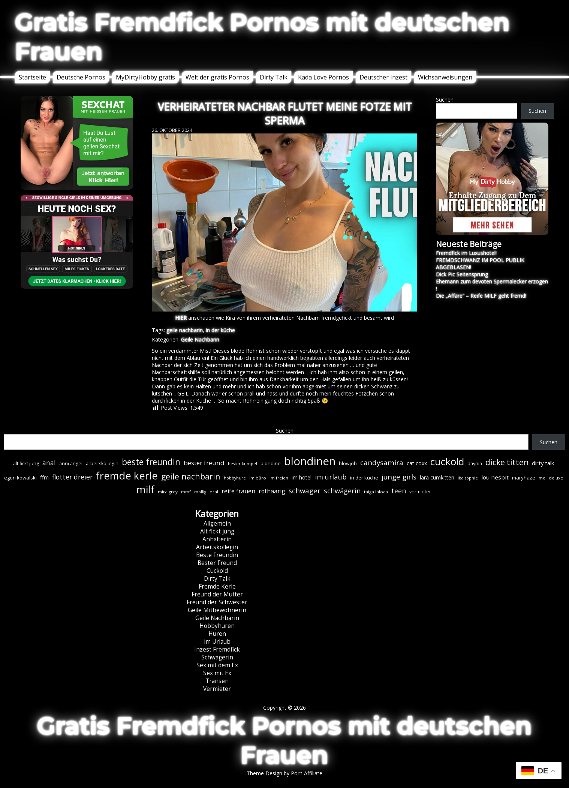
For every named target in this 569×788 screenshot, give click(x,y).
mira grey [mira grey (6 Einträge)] (168, 491)
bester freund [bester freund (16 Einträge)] (204, 462)
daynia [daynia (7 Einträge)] (474, 463)
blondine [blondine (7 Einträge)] (271, 463)
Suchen (445, 99)
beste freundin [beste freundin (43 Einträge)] (151, 462)
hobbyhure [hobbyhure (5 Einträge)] (235, 478)
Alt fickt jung (217, 531)
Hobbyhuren (217, 626)
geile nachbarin (184, 330)
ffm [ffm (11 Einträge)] (44, 477)
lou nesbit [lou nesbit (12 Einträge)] (495, 477)
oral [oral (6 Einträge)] (214, 491)
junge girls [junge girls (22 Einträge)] (399, 477)
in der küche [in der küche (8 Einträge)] (364, 477)
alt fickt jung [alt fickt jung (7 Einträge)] (26, 463)
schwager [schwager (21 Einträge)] (304, 490)
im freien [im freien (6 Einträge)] (279, 478)
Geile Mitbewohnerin (217, 610)
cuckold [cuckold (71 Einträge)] (447, 461)
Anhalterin (217, 539)
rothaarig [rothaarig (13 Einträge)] (272, 491)
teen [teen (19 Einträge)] (398, 490)
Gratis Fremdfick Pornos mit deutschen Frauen (262, 36)
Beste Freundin (217, 555)
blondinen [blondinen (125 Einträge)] (309, 461)
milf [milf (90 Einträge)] (145, 489)
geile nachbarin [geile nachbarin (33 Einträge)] (190, 476)
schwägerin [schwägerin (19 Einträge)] (342, 490)
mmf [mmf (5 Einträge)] (186, 491)
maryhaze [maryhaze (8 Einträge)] (523, 477)
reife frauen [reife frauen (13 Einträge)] (238, 491)
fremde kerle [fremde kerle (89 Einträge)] (127, 475)
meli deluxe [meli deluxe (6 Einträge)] (551, 478)
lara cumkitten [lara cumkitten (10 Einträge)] (437, 477)
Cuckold (217, 571)
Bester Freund (217, 563)
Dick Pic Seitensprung (462, 274)
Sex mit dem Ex (217, 665)
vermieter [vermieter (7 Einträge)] (420, 491)
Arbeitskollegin (217, 547)
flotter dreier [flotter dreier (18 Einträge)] (72, 476)
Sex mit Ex (217, 673)
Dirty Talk (273, 77)
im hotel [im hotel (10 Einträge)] (301, 477)
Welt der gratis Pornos (217, 77)
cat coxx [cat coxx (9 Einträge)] (417, 463)
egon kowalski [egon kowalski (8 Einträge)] (20, 477)
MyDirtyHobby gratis (145, 77)
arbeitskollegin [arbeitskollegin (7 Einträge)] (102, 463)
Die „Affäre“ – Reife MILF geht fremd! (481, 295)
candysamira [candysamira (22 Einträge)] (381, 462)
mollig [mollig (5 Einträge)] (200, 491)
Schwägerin (217, 657)
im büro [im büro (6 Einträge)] (257, 478)
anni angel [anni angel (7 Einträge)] (70, 463)
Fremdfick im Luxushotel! (466, 252)
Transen (217, 681)
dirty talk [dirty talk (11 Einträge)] (543, 463)
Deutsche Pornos (81, 77)
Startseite (32, 77)
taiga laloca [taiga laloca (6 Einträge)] (376, 491)
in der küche (220, 330)
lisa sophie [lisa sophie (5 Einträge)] (468, 478)
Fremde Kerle (217, 586)
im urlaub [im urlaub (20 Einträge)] (331, 476)
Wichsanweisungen (445, 77)
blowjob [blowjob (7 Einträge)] (348, 463)
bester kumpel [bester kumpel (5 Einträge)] (242, 463)
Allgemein (217, 523)
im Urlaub (217, 642)
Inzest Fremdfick (217, 649)
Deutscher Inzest (383, 77)
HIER (181, 317)
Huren (217, 634)
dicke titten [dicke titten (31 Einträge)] (507, 462)
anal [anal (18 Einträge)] (49, 462)
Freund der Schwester (217, 602)
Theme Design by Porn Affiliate (284, 773)
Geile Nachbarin (200, 339)
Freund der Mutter (217, 594)
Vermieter (217, 689)
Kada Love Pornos (323, 77)
